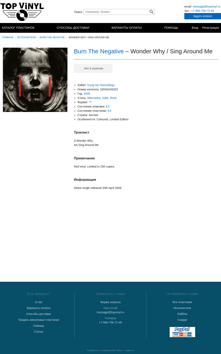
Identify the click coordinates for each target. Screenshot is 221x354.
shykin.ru (129, 350)
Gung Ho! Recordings (101, 85)
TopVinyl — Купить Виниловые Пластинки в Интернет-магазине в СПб (22, 12)
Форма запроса (110, 302)
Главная (7, 37)
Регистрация (210, 27)
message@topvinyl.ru (206, 6)
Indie (105, 98)
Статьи (38, 331)
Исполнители (26, 37)
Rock (113, 98)
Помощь (171, 27)
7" (90, 102)
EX (108, 106)
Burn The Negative (52, 37)
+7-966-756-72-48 (202, 10)
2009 (87, 93)
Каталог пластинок (18, 27)
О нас (38, 302)
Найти (151, 11)
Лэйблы (182, 314)
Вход (195, 27)
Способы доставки (73, 27)
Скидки (182, 319)
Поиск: (78, 11)
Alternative (94, 98)
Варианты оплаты (127, 27)
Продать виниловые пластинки (38, 319)
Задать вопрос (202, 16)
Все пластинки (182, 302)
